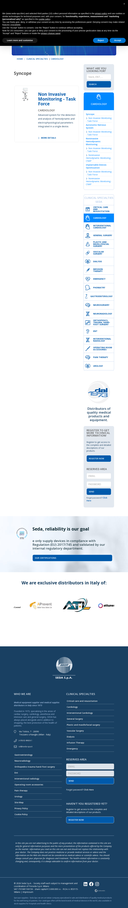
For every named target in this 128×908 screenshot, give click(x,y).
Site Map (19, 802)
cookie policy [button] (44, 19)
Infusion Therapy (75, 742)
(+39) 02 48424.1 (25, 740)
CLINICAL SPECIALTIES (37, 58)
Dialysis (70, 736)
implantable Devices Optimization (96, 166)
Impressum (28, 892)
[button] (124, 3)
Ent (16, 772)
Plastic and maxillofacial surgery (83, 724)
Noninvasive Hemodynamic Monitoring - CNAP (99, 158)
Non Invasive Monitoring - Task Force (57, 99)
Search (93, 84)
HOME (20, 58)
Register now (76, 819)
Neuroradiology (22, 760)
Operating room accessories (28, 784)
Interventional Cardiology (79, 713)
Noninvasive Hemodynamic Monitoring (93, 141)
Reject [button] (101, 40)
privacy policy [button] (101, 13)
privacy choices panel (50, 33)
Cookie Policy (21, 814)
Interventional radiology (26, 778)
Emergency (72, 748)
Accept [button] (117, 40)
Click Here (89, 789)
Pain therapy (21, 790)
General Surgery (74, 718)
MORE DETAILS (47, 137)
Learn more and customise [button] (20, 40)
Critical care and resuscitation (82, 701)
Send (71, 780)
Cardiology (72, 707)
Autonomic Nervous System (96, 126)
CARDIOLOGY (57, 58)
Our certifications (45, 558)
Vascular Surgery (75, 730)
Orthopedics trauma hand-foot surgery (34, 766)
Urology (18, 796)
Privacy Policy (21, 808)
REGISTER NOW (96, 458)
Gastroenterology (23, 754)
